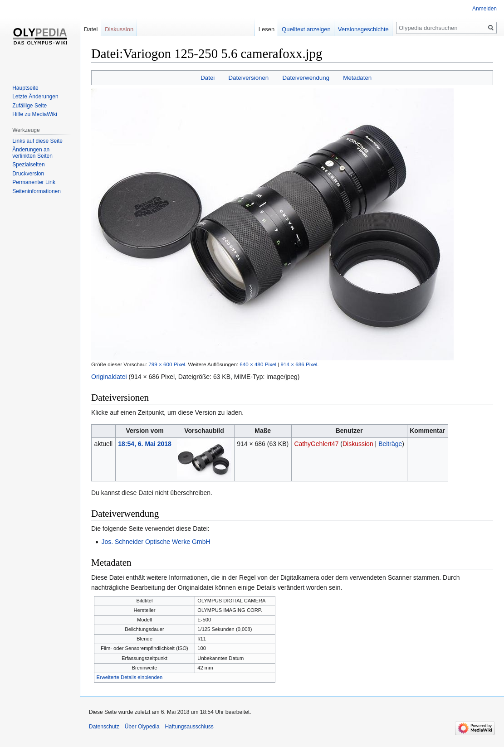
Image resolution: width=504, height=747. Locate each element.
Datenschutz (104, 726)
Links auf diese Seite (37, 141)
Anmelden (484, 8)
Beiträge (390, 443)
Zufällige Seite (29, 105)
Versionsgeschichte (363, 29)
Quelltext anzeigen (306, 29)
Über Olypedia (142, 726)
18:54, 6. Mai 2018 (144, 443)
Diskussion (358, 443)
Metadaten (357, 77)
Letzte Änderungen (35, 96)
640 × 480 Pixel (258, 364)
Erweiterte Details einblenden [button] (130, 677)
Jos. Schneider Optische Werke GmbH (155, 541)
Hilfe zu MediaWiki (34, 114)
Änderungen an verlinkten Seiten (32, 152)
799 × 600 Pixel (166, 364)
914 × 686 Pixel (299, 364)
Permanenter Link (33, 182)
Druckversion (28, 173)
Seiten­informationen (36, 191)
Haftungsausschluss (189, 726)
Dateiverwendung (306, 77)
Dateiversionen (249, 77)
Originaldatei (109, 376)
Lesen (266, 29)
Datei (208, 77)
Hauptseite (25, 88)
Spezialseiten (28, 164)
